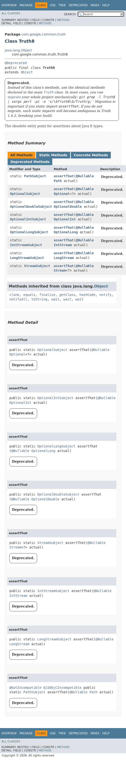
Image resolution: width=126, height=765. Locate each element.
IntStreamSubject (26, 245)
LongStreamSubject (27, 258)
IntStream (63, 245)
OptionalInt (65, 219)
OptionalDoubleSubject (31, 206)
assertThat (64, 176)
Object (27, 72)
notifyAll (18, 299)
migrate (14, 97)
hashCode (87, 295)
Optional (62, 194)
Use (53, 5)
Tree (62, 5)
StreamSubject (37, 266)
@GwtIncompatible (25, 687)
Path (58, 181)
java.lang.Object (18, 50)
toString (39, 299)
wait (55, 299)
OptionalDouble (68, 206)
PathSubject (35, 176)
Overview (9, 5)
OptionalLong (66, 232)
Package (26, 5)
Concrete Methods (91, 155)
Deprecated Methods (29, 162)
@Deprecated (16, 63)
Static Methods (53, 155)
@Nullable (85, 176)
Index (95, 5)
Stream (60, 270)
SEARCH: (70, 14)
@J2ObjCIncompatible (62, 687)
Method (63, 20)
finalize (47, 295)
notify (105, 295)
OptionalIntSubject (28, 219)
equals (29, 295)
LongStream (64, 258)
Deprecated (78, 5)
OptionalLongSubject (29, 232)
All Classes (10, 13)
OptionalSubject (25, 194)
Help (106, 5)
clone (14, 295)
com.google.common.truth (43, 34)
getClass (67, 295)
